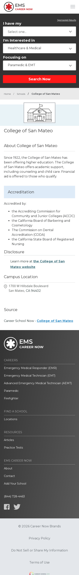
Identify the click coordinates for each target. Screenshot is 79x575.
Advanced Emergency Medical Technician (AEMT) (38, 383)
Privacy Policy (39, 538)
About (8, 468)
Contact (9, 476)
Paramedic (11, 391)
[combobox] (39, 31)
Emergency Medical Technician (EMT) (29, 375)
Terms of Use (39, 562)
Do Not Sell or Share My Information (39, 550)
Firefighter (11, 398)
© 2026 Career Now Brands (39, 526)
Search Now (39, 79)
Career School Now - (38, 321)
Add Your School (15, 483)
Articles (9, 440)
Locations (10, 419)
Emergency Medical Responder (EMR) (30, 368)
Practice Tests (13, 447)
